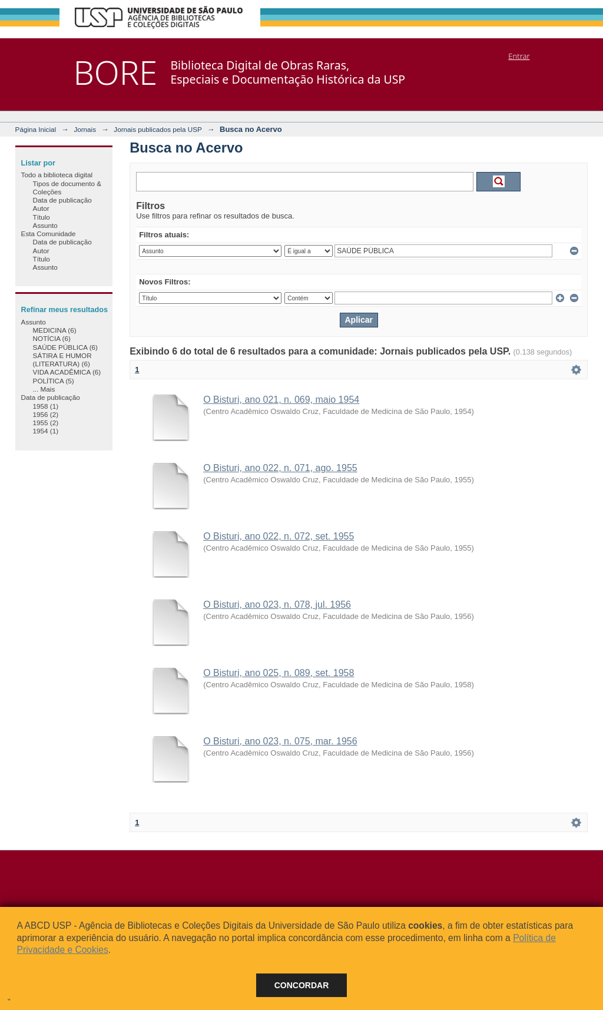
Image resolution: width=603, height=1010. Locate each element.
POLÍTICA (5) (53, 381)
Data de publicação (62, 200)
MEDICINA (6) (55, 330)
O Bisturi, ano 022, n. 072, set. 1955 (278, 536)
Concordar (301, 985)
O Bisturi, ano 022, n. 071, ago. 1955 (280, 468)
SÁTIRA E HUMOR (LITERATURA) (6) (62, 359)
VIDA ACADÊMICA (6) (67, 372)
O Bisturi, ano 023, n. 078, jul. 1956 (277, 605)
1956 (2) (46, 414)
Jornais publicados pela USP (157, 129)
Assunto (45, 225)
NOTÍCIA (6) (52, 338)
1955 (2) (46, 422)
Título (41, 217)
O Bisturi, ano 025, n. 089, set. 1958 (278, 673)
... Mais (44, 389)
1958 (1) (46, 406)
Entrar (518, 56)
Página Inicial (36, 129)
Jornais (85, 129)
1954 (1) (46, 431)
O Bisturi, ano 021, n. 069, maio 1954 (281, 400)
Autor (41, 208)
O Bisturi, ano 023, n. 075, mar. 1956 (280, 741)
